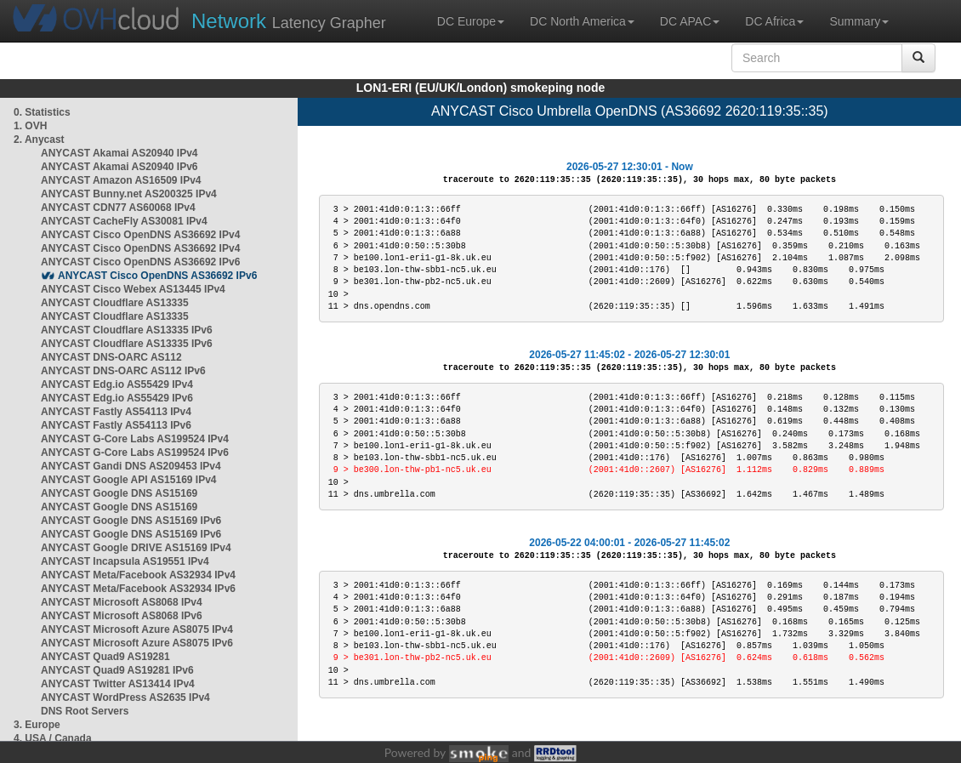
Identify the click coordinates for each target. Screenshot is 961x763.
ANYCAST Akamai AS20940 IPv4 (119, 153)
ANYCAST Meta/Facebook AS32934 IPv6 (138, 589)
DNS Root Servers (84, 711)
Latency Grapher (288, 20)
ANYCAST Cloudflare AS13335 (115, 303)
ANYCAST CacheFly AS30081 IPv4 (124, 221)
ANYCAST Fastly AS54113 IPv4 (116, 412)
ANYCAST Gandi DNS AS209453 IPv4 (131, 466)
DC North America (582, 21)
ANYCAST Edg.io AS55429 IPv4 (117, 384)
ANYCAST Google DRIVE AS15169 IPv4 (136, 548)
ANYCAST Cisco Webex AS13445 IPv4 (133, 289)
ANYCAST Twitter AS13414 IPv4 (118, 684)
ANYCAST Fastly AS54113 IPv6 (116, 425)
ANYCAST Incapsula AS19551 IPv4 (125, 561)
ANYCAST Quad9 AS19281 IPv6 (117, 670)
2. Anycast (39, 139)
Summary (859, 21)
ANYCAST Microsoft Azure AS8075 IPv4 (137, 629)
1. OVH (30, 126)
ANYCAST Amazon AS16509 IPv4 (121, 180)
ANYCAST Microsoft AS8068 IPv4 (121, 602)
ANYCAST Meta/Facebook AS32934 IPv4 (138, 575)
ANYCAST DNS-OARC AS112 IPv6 (123, 371)
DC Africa (774, 21)
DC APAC (689, 21)
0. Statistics (42, 112)
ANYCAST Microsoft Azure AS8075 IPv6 (137, 643)
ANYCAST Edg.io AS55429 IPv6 (117, 398)
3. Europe (37, 725)
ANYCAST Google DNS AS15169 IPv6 (131, 521)
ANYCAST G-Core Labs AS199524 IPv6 (135, 452)
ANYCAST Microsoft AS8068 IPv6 (121, 616)
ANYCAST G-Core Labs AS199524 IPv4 (135, 439)
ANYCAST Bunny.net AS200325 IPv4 (129, 194)
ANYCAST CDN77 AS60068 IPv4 (118, 208)
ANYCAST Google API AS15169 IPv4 (129, 480)
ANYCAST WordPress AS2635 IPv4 (125, 697)
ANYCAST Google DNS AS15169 (119, 493)
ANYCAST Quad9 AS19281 (105, 657)
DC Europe (470, 21)
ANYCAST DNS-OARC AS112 (111, 357)
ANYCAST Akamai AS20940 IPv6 (119, 167)
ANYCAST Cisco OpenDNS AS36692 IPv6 (140, 262)
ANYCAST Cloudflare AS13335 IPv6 (127, 330)
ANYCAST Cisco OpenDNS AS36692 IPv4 (140, 235)
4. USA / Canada (53, 738)
